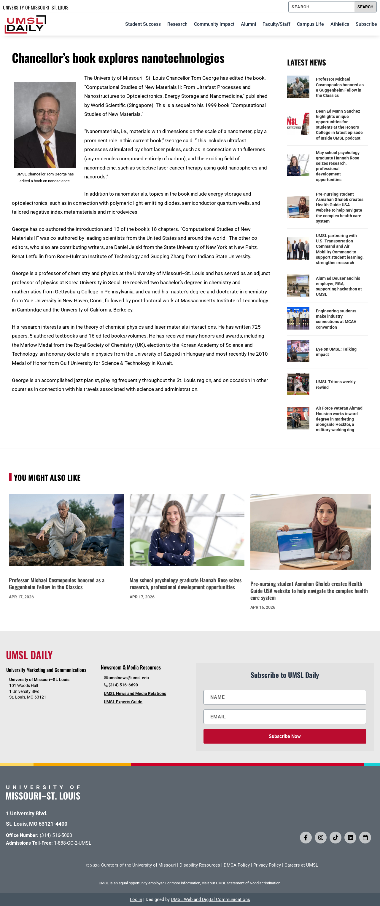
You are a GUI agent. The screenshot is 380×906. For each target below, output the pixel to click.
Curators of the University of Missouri (138, 865)
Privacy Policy (267, 865)
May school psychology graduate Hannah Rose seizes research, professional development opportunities (338, 166)
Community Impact (214, 24)
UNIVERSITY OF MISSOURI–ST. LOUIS (36, 7)
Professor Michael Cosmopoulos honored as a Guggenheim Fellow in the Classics (340, 87)
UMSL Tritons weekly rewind (336, 384)
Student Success (143, 24)
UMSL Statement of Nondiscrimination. (248, 883)
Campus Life (310, 24)
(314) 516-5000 (56, 835)
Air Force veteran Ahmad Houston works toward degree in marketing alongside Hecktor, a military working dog (339, 419)
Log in (136, 899)
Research (177, 24)
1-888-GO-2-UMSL (72, 843)
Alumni (248, 24)
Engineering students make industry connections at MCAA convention (336, 319)
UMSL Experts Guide (123, 701)
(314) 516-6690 (123, 685)
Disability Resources (199, 865)
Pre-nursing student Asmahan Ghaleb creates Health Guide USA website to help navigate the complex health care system (339, 207)
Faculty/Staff (276, 24)
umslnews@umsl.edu (129, 677)
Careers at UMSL (301, 865)
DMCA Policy (237, 865)
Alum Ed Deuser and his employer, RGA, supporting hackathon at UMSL (339, 286)
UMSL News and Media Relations (135, 693)
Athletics (339, 24)
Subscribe (366, 24)
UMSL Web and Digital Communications (210, 899)
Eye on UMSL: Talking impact (336, 352)
